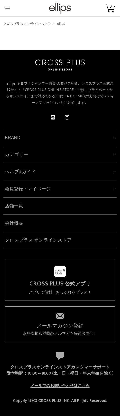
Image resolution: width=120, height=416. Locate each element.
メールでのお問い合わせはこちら (60, 385)
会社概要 (14, 223)
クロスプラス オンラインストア (27, 23)
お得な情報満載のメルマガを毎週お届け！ (60, 329)
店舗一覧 (14, 205)
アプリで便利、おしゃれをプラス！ (60, 287)
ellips (61, 23)
